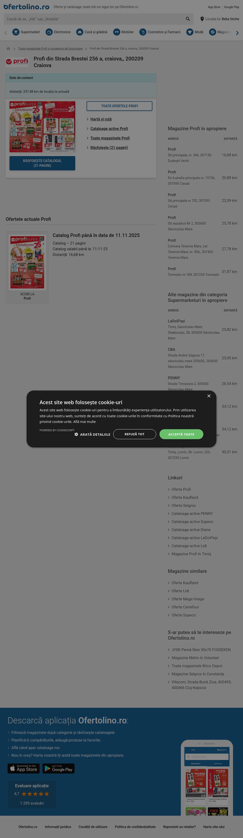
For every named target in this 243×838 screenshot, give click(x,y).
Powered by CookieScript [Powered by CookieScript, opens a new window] (185, 444)
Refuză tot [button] (133, 432)
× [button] (208, 394)
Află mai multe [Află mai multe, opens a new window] (85, 419)
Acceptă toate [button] (180, 432)
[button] (57, 432)
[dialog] (121, 418)
